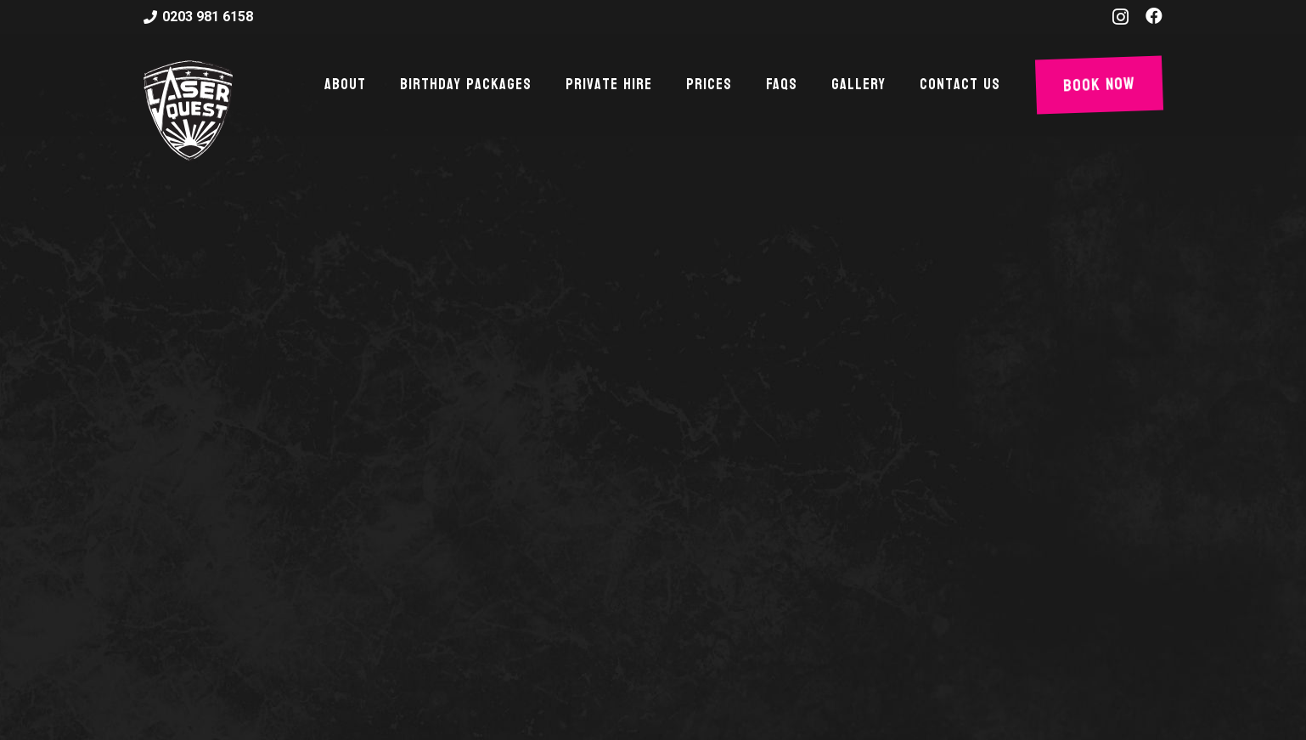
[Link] (188, 110)
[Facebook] (1154, 16)
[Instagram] (1120, 17)
